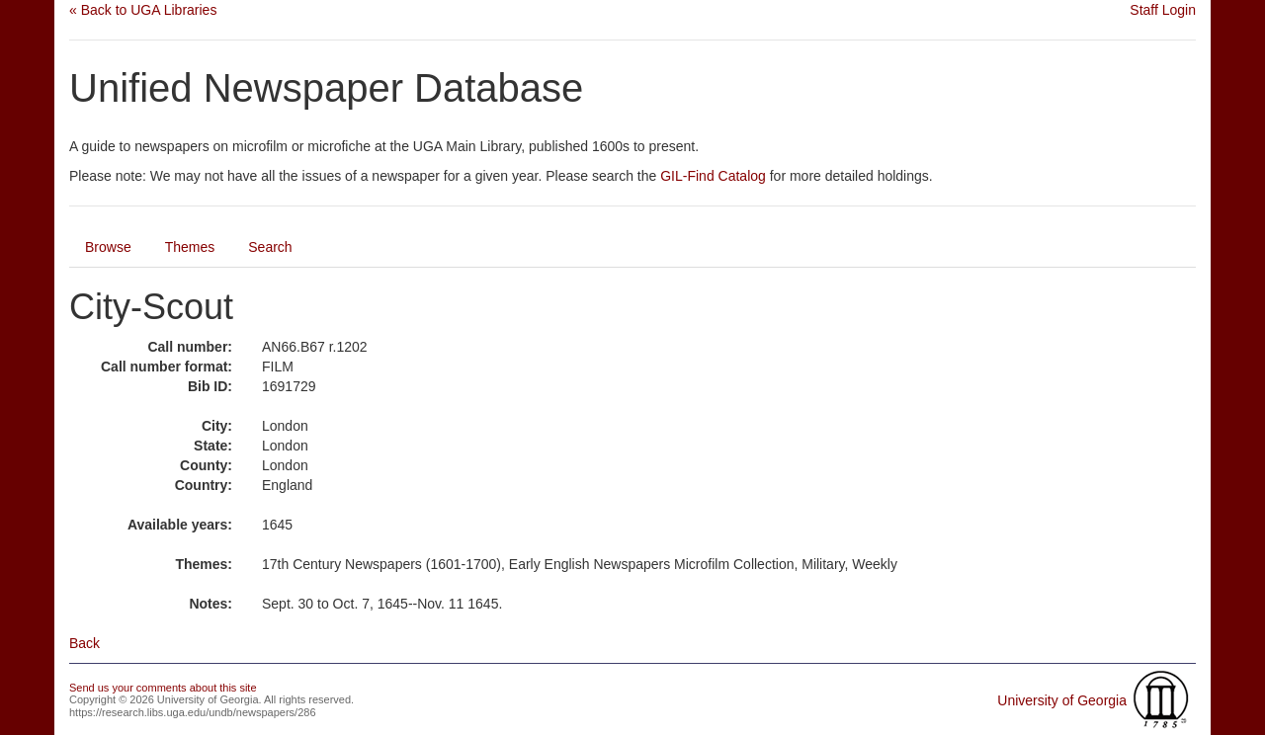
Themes (190, 247)
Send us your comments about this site (163, 688)
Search (270, 247)
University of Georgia (1062, 700)
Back (84, 643)
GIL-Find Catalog (713, 176)
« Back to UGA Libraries (142, 10)
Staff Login (1163, 10)
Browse (108, 247)
